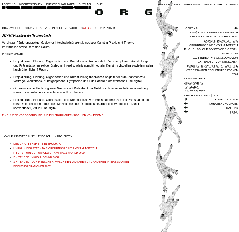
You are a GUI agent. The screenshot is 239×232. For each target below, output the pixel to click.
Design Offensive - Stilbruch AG (214, 36)
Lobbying (9, 4)
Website (89, 28)
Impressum (192, 4)
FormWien (191, 86)
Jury (177, 4)
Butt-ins (85, 4)
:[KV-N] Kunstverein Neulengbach (213, 32)
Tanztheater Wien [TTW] (201, 95)
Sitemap (232, 4)
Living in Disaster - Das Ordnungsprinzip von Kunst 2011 (55, 148)
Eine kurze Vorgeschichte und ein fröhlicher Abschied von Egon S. (53, 115)
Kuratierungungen (60, 4)
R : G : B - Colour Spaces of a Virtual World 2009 (49, 152)
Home (99, 4)
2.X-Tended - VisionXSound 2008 (215, 57)
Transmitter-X (195, 78)
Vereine (164, 4)
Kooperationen (31, 4)
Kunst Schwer (195, 91)
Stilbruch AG (193, 82)
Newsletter (213, 4)
